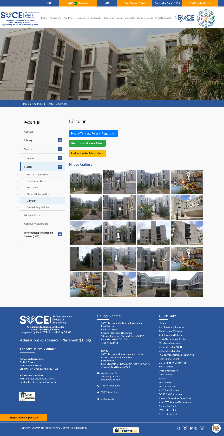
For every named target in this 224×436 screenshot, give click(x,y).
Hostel (43, 166)
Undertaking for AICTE (171, 347)
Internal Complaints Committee (175, 398)
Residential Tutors (37, 180)
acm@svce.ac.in (109, 373)
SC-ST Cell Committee (170, 394)
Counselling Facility (168, 406)
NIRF (107, 3)
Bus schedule (166, 374)
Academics (69, 17)
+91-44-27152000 (110, 385)
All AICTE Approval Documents (175, 402)
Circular (31, 200)
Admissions (55, 17)
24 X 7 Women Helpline (171, 335)
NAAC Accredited (78, 3)
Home (44, 17)
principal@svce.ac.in (111, 376)
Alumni (119, 17)
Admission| (30, 340)
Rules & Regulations (38, 207)
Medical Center (33, 214)
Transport (43, 158)
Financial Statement (169, 358)
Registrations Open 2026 (24, 417)
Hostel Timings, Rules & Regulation (93, 133)
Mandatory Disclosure (170, 342)
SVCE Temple (166, 366)
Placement (108, 17)
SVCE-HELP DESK (168, 410)
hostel (50, 103)
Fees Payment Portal (135, 3)
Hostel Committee (37, 174)
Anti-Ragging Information (172, 327)
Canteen (28, 131)
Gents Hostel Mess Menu (87, 143)
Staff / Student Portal (200, 3)
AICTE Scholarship (168, 414)
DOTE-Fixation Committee (172, 362)
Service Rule (165, 382)
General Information (38, 194)
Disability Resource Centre (172, 339)
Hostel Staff (33, 187)
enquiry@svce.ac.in (110, 379)
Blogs (86, 340)
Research (96, 17)
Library (43, 140)
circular (62, 103)
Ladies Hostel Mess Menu (87, 153)
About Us (130, 17)
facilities (37, 103)
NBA (49, 3)
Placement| (72, 340)
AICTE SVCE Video (169, 390)
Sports (43, 149)
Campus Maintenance (36, 223)
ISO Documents (167, 386)
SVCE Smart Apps (110, 392)
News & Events (145, 17)
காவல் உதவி (107, 398)
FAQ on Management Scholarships (176, 354)
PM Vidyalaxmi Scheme (170, 331)
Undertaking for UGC (170, 350)
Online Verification (168, 370)
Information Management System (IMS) (43, 234)
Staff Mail (164, 378)
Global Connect (163, 17)
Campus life (83, 17)
